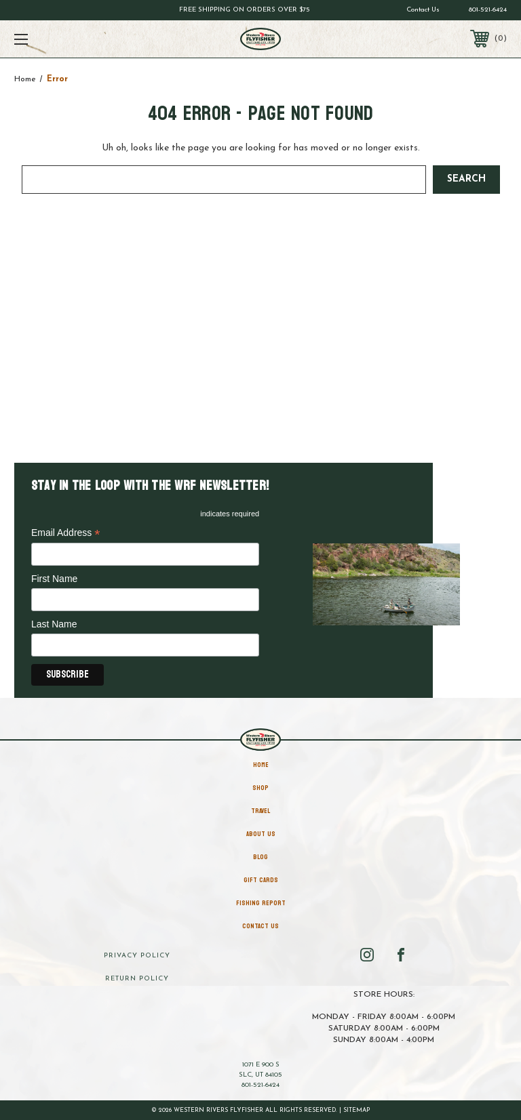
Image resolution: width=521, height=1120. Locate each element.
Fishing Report (261, 903)
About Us (260, 834)
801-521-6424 (488, 10)
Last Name (54, 624)
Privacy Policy (137, 955)
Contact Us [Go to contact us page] (423, 10)
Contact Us (260, 926)
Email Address (65, 533)
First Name (54, 578)
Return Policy (137, 978)
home (261, 765)
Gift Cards (261, 880)
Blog (260, 857)
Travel (260, 811)
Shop (260, 788)
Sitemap (356, 1110)
